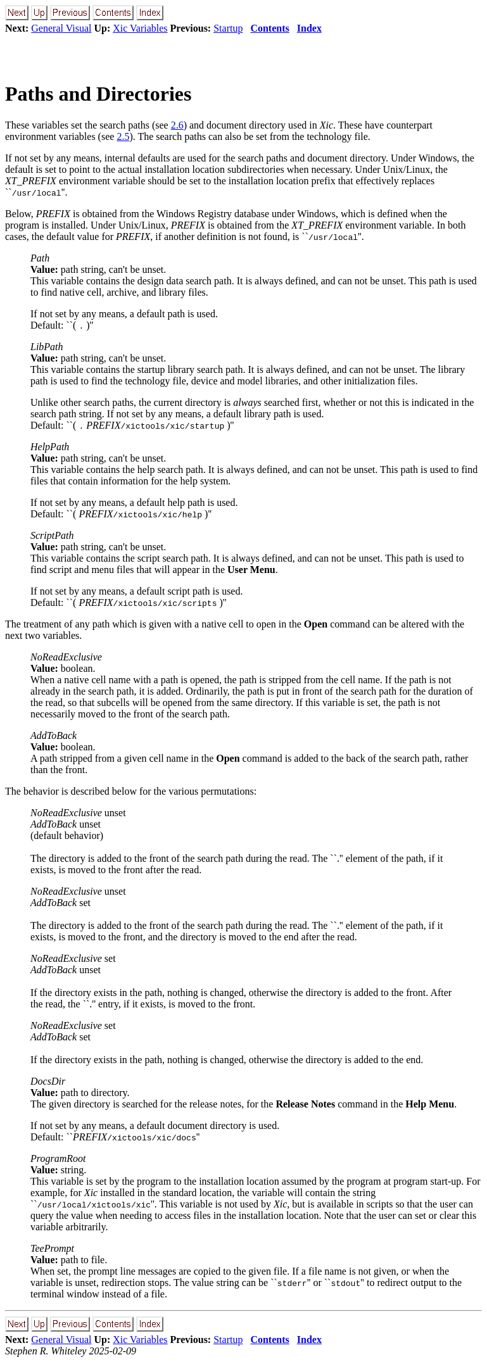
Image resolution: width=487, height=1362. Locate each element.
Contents (269, 28)
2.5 (123, 136)
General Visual (61, 28)
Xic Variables (140, 28)
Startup (228, 28)
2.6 (177, 125)
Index (309, 28)
